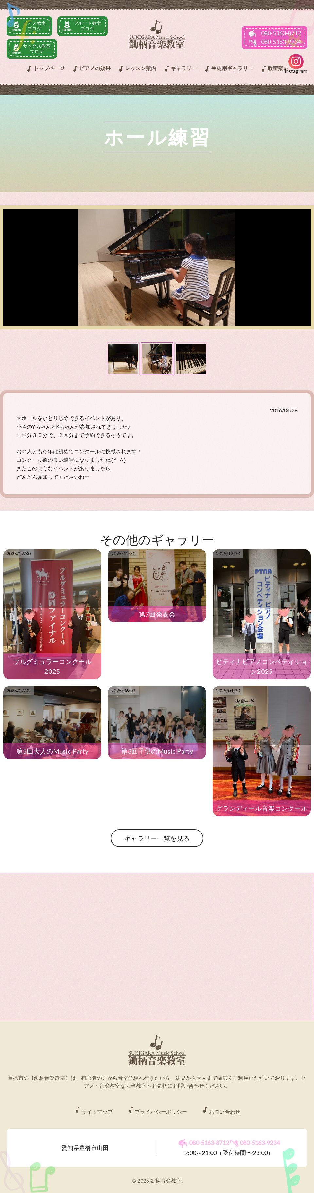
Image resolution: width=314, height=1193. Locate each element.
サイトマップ (93, 1105)
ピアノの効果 (91, 69)
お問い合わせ (220, 1105)
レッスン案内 (136, 69)
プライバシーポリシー (157, 1105)
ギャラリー (180, 69)
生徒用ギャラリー (228, 69)
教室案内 (274, 69)
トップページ (45, 69)
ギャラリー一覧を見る (157, 834)
